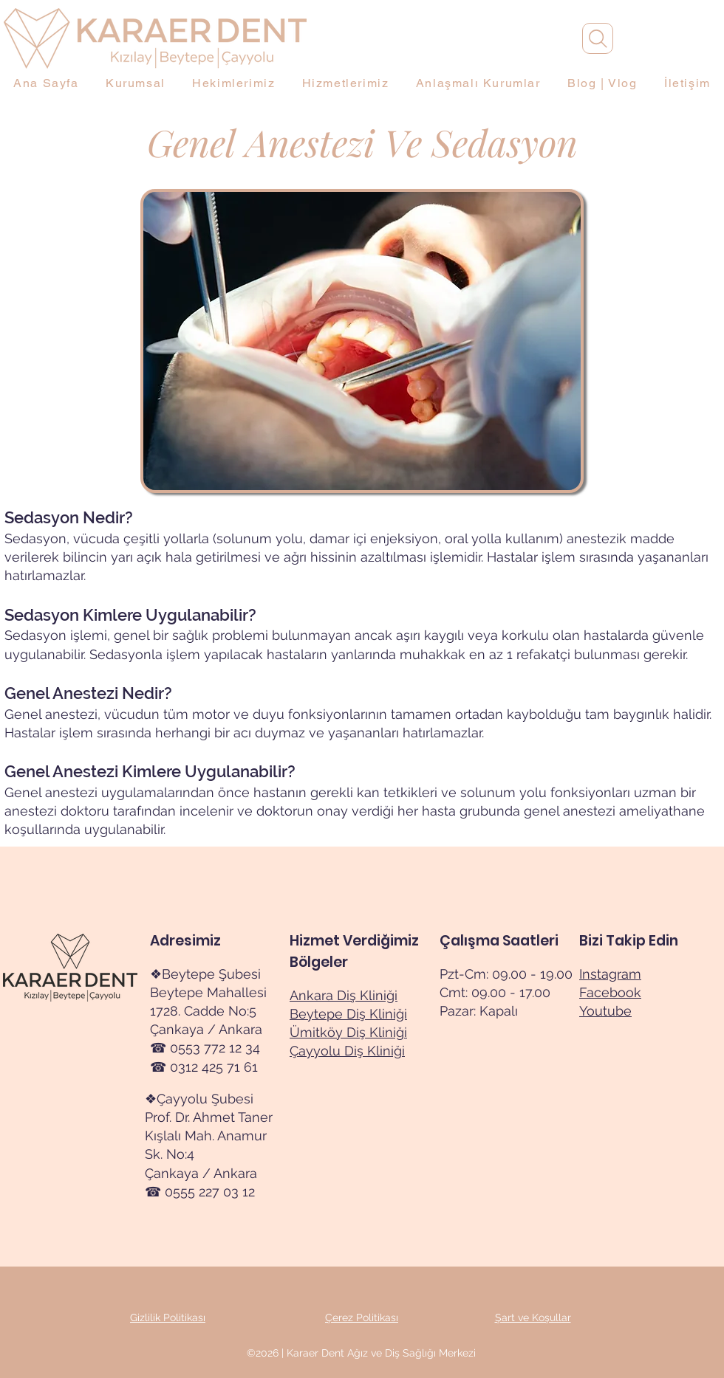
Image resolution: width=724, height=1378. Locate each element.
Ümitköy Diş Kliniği (348, 1032)
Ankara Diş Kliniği (343, 995)
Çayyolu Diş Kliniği (347, 1050)
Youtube (605, 1011)
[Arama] (597, 38)
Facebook (610, 992)
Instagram (610, 974)
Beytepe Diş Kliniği (348, 1014)
